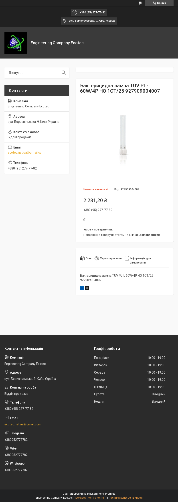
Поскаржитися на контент (90, 497)
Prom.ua (110, 493)
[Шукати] (63, 72)
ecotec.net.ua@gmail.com (26, 152)
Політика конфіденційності (126, 497)
